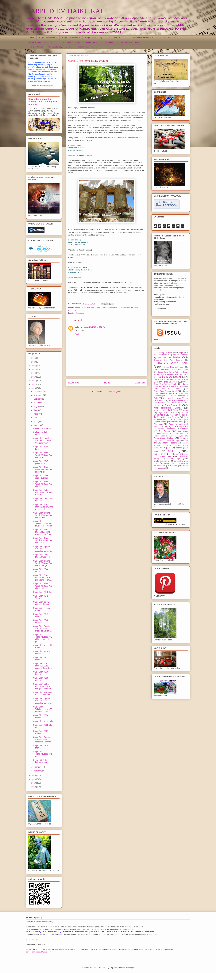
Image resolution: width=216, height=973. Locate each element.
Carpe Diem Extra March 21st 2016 (41, 556)
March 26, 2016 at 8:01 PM (94, 327)
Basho (77, 307)
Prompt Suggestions (86, 47)
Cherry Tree (170, 396)
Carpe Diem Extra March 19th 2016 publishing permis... (42, 577)
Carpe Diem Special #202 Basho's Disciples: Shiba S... (42, 628)
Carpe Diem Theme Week (165, 391)
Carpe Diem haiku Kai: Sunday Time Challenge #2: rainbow (43, 101)
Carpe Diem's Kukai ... (116, 38)
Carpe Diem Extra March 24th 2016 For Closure (43, 492)
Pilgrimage (158, 424)
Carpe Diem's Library (93, 38)
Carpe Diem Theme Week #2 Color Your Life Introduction (42, 586)
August (37, 406)
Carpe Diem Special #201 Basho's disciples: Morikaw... (42, 700)
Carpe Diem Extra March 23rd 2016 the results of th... (43, 506)
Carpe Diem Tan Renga (165, 379)
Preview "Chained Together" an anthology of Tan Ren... (51, 47)
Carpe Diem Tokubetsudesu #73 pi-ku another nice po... (42, 638)
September (39, 403)
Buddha (179, 360)
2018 (33, 380)
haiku (93, 307)
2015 (33, 775)
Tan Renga (164, 431)
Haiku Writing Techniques (107, 307)
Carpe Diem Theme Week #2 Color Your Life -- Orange (42, 563)
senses (161, 468)
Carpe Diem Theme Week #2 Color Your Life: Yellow (42, 540)
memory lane (165, 456)
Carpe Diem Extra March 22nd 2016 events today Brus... (42, 532)
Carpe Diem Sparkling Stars (176, 374)
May (36, 418)
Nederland (80, 313)
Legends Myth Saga (167, 412)
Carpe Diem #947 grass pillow (40, 462)
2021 (33, 369)
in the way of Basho (125, 307)
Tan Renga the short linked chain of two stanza (120, 42)
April (36, 421)
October (37, 399)
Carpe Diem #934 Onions (40, 716)
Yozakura (184, 438)
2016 (33, 388)
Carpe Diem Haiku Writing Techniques (171, 370)
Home (31, 38)
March (37, 425)
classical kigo (161, 447)
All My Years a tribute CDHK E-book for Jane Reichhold (153, 38)
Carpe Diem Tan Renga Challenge (171, 380)
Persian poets (177, 422)
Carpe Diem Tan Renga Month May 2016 (171, 385)
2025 (33, 358)
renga (185, 466)
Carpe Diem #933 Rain (43, 721)
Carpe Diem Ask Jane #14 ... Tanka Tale (42, 693)
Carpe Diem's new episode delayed (41, 603)
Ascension (162, 358)
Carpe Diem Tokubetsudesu (171, 392)
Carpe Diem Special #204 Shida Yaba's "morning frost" (42, 440)
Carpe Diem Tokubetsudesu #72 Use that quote (42, 709)
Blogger (131, 968)
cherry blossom (170, 443)
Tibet (181, 434)
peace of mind (170, 463)
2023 (33, 362)
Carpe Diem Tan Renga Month (171, 383)
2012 (33, 787)
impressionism (160, 454)
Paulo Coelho (177, 419)
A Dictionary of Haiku (163, 352)
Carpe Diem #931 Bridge (40, 732)
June (36, 414)
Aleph (181, 352)
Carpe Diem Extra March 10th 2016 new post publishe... (42, 686)
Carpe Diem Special (170, 377)
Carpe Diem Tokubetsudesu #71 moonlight (42, 753)
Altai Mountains (160, 355)
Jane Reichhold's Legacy (167, 408)
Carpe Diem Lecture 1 (48, 38)
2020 (33, 373)
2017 (33, 384)
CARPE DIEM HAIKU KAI (64, 11)
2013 (33, 783)
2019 (33, 377)
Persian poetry (160, 422)
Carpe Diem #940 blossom (40, 621)
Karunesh (158, 410)
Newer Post (73, 383)
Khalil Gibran (172, 410)
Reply (77, 334)
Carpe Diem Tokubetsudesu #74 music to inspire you (42, 523)
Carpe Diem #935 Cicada (40, 679)
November (38, 395)
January (37, 771)
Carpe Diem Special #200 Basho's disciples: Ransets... (42, 739)
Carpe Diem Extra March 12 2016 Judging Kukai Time (42, 665)
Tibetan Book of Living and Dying (168, 436)
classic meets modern (175, 445)
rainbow (173, 466)
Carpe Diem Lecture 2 (71, 38)
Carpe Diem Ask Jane (173, 367)
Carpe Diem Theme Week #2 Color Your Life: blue (42, 484)
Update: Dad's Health (42, 428)
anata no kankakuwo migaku (169, 441)
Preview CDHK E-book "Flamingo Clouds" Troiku (77, 42)
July (36, 410)
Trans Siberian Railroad (164, 438)
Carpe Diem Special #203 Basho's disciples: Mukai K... (42, 548)
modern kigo (173, 459)
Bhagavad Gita (160, 360)
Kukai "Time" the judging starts (40, 761)
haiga (156, 451)
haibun (179, 448)
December (38, 391)
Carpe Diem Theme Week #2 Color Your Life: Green (42, 515)
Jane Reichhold (173, 405)
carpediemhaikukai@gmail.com (38, 952)
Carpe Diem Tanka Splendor (168, 389)
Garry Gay (167, 398)
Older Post (140, 383)
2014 (33, 779)
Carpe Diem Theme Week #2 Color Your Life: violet (42, 455)
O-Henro (175, 417)
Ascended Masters (180, 355)
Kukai (185, 410)
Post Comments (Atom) (112, 391)
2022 (33, 365)
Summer (184, 429)
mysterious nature (161, 461)
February (38, 767)
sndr (115, 968)
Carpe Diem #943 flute (42, 592)
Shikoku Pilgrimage (166, 429)
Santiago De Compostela (176, 426)
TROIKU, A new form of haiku (40, 42)
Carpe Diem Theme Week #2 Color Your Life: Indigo (42, 469)
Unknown (79, 327)
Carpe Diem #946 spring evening (40, 476)
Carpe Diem (85, 307)
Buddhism (158, 363)
